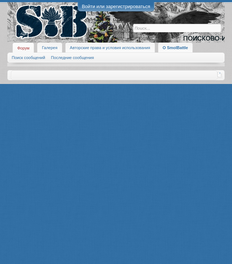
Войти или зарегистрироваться (116, 6)
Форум (23, 48)
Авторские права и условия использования (110, 47)
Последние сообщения (72, 57)
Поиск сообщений (28, 57)
